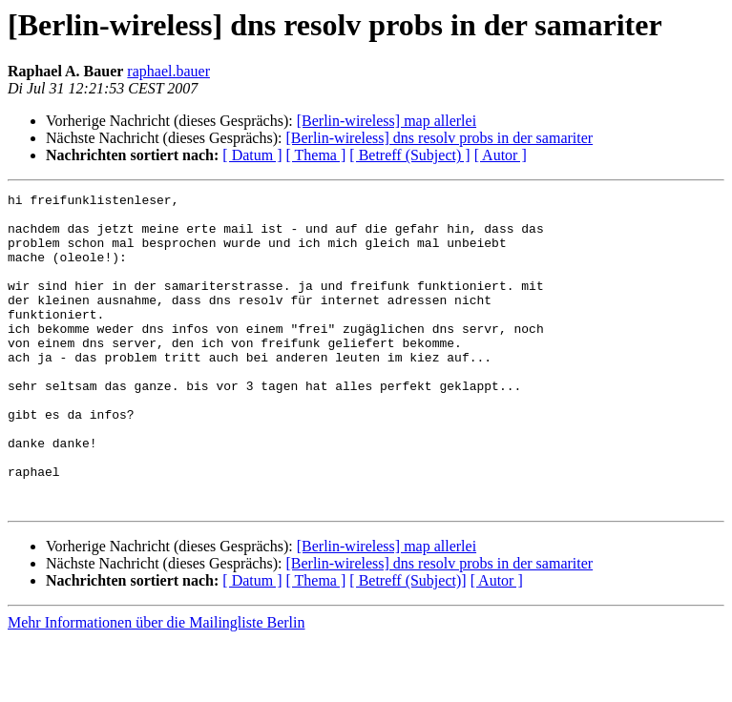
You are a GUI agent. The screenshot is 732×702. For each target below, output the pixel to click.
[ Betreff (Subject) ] (409, 155)
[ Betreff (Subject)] (407, 643)
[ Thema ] (316, 155)
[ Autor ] (500, 155)
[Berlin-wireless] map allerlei (386, 121)
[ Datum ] (252, 155)
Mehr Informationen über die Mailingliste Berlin (156, 685)
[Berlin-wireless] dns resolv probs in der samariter (439, 138)
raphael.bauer (168, 71)
